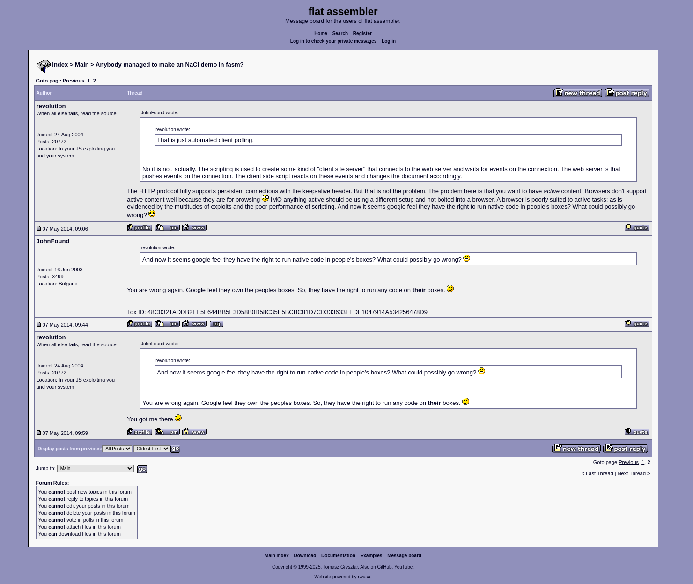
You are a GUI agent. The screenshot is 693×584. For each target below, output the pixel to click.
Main (82, 64)
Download (305, 555)
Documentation (338, 555)
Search (340, 33)
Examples (372, 555)
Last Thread (599, 473)
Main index (277, 555)
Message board (404, 555)
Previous (73, 80)
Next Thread (632, 473)
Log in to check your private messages (333, 41)
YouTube (403, 566)
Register (362, 33)
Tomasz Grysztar (340, 566)
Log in (389, 41)
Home (320, 33)
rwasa (364, 576)
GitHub (384, 566)
